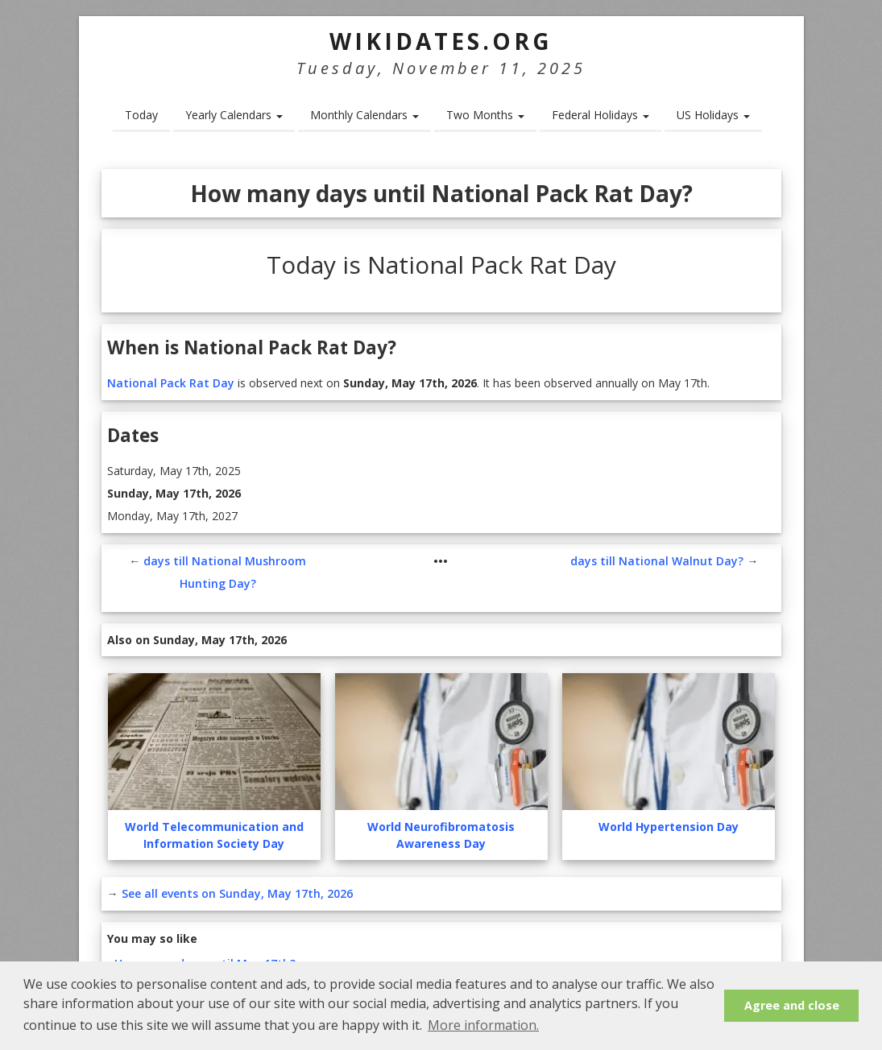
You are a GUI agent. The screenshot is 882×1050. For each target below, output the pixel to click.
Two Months (485, 114)
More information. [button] (483, 1025)
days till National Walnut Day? (656, 560)
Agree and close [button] (791, 1005)
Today (141, 114)
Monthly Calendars (364, 114)
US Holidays (713, 114)
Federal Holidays (600, 114)
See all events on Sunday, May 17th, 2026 (237, 893)
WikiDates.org (441, 41)
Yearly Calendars (234, 114)
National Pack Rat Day (170, 383)
